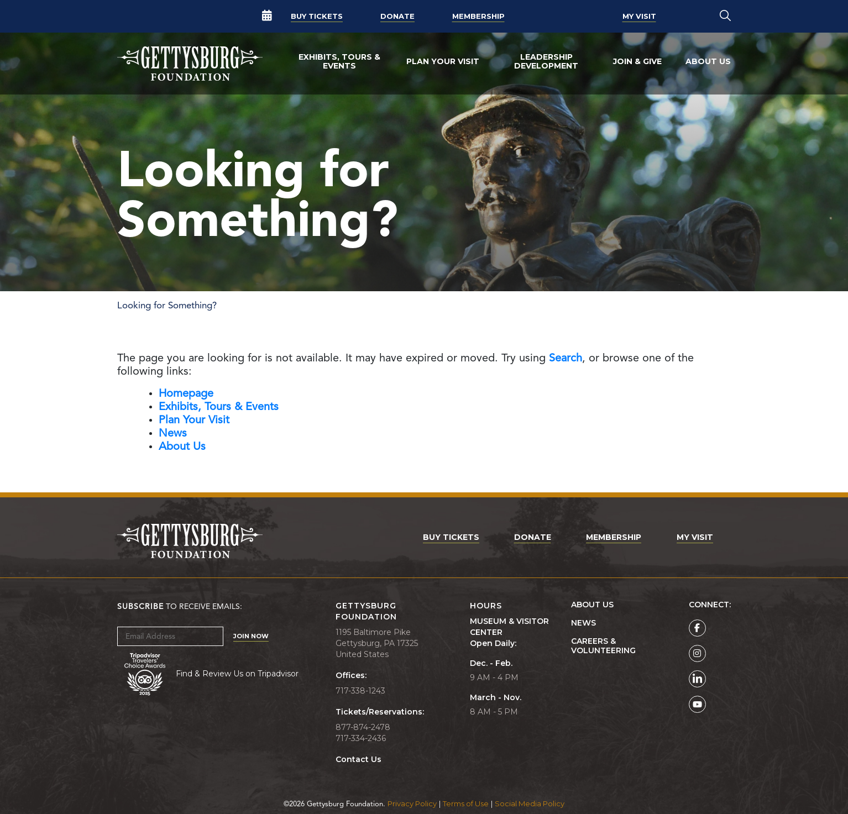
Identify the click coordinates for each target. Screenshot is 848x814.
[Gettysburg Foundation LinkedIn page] (697, 678)
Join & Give (637, 61)
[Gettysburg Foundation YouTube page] (697, 704)
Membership (478, 16)
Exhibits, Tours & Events (339, 61)
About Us (708, 61)
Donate (397, 16)
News (583, 623)
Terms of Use (466, 803)
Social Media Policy (529, 803)
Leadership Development (546, 61)
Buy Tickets (317, 16)
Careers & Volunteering (603, 646)
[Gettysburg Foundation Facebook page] (697, 628)
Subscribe (140, 607)
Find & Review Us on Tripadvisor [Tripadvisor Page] (237, 674)
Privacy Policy (412, 803)
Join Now (251, 636)
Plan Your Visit (442, 61)
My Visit (639, 16)
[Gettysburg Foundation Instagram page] (697, 653)
